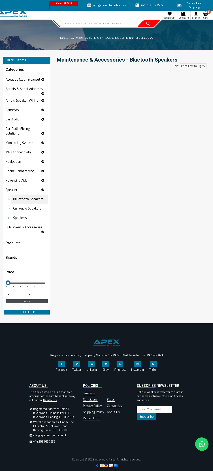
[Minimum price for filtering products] (16, 294)
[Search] (95, 23)
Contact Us (114, 406)
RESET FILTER (27, 312)
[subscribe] (154, 409)
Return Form (91, 418)
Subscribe (146, 417)
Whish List (169, 15)
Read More (50, 400)
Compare (184, 15)
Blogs (111, 399)
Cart (206, 15)
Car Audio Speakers (27, 208)
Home (64, 38)
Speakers (20, 218)
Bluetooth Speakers (28, 199)
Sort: (176, 66)
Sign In (196, 15)
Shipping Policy (93, 412)
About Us (113, 412)
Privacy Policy (92, 406)
